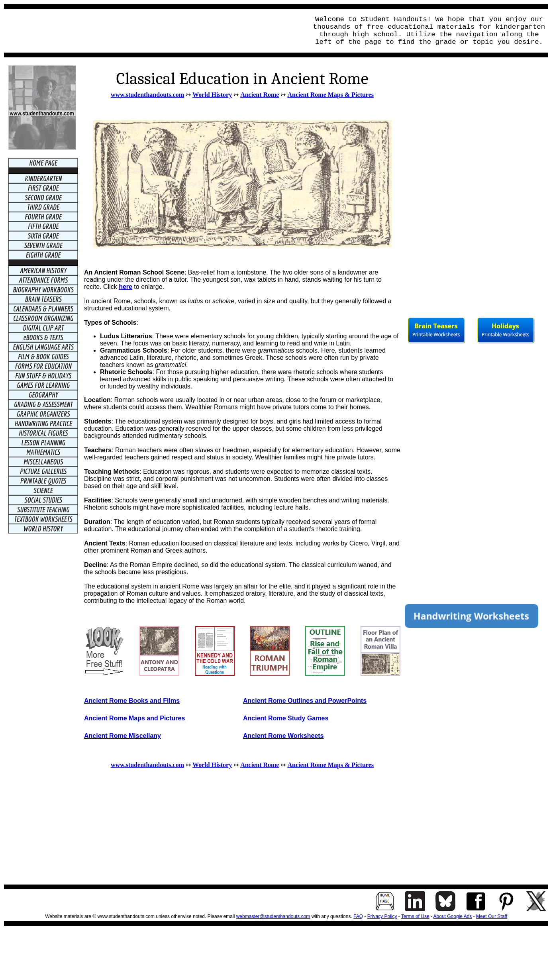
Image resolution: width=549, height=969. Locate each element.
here (125, 286)
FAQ (358, 916)
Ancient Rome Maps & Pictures (330, 94)
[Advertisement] (154, 31)
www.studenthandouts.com (147, 94)
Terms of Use (415, 916)
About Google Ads (452, 916)
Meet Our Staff (491, 916)
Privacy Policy (382, 916)
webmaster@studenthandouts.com (273, 916)
